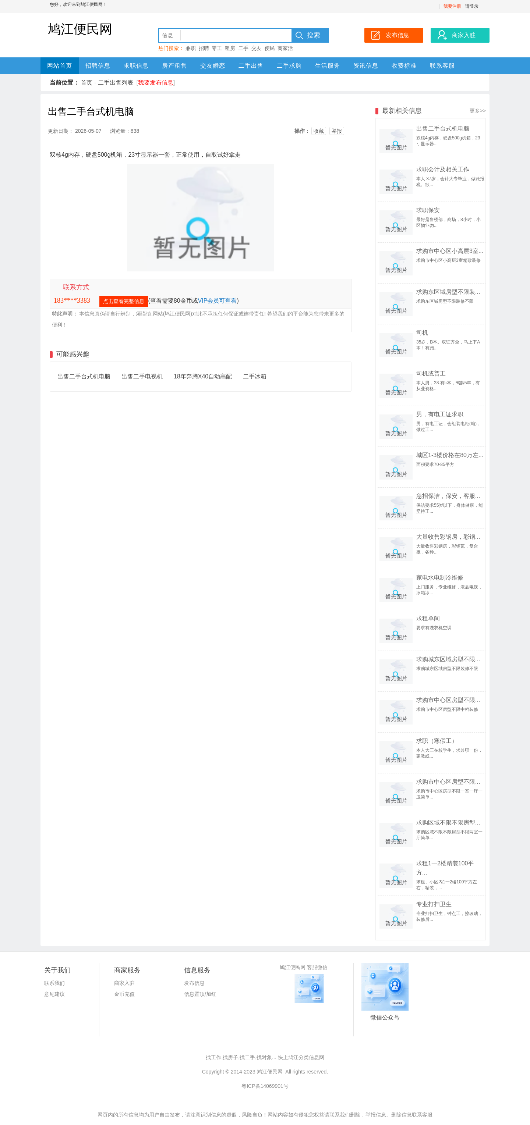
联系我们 (54, 983)
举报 (337, 131)
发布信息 (194, 983)
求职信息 (136, 66)
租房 (230, 48)
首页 (86, 82)
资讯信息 (365, 66)
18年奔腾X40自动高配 (203, 376)
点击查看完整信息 (123, 301)
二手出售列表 (115, 82)
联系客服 (442, 66)
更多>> (478, 111)
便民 (270, 48)
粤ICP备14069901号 (265, 1086)
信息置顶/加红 (200, 994)
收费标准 (404, 66)
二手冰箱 (254, 376)
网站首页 (59, 66)
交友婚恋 (212, 66)
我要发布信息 (155, 82)
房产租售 (174, 66)
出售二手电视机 (142, 376)
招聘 (204, 48)
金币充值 (124, 994)
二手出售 (251, 66)
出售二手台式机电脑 (83, 376)
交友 (256, 48)
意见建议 (54, 994)
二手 (243, 48)
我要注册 (452, 6)
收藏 (319, 131)
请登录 (471, 6)
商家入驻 (124, 983)
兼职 (191, 48)
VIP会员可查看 (217, 301)
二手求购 (289, 66)
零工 (217, 48)
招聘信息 (97, 66)
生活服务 (327, 66)
